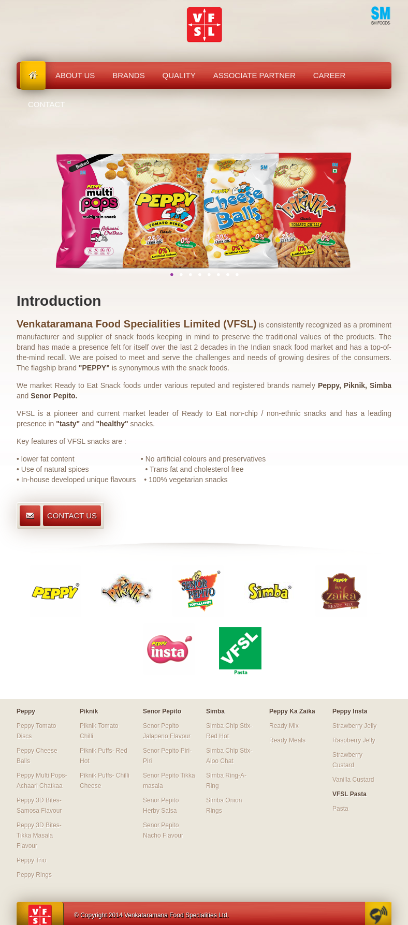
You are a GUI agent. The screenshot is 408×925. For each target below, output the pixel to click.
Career (329, 75)
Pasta (340, 808)
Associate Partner (254, 75)
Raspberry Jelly (353, 740)
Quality (179, 75)
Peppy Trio (31, 860)
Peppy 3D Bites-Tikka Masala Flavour (39, 835)
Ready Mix (284, 725)
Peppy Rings (34, 874)
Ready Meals (287, 740)
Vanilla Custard (353, 779)
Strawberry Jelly (354, 725)
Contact (46, 104)
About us (75, 75)
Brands (128, 75)
